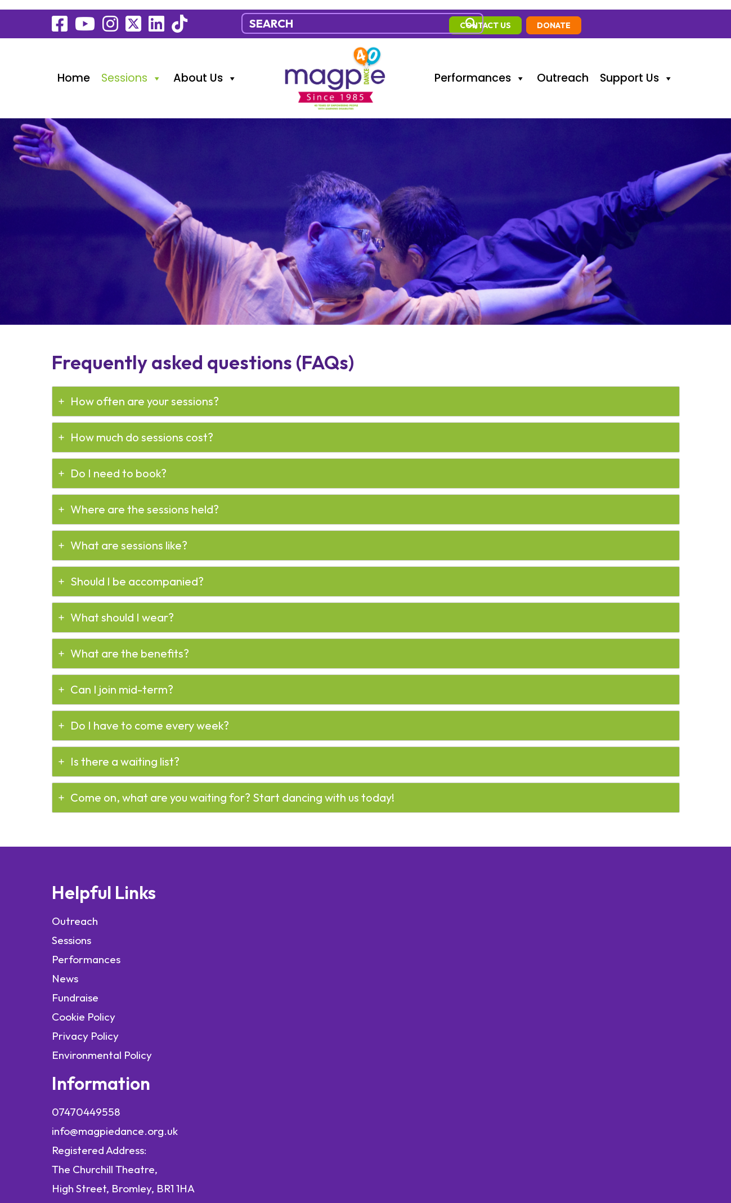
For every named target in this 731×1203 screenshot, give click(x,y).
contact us (583, 15)
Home (73, 67)
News (65, 973)
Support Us (637, 67)
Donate (652, 15)
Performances (480, 67)
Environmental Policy (103, 1049)
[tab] (366, 391)
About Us (205, 67)
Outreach (563, 67)
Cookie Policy (83, 1011)
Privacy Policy (85, 1030)
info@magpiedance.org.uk (273, 934)
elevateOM (139, 1097)
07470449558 (244, 915)
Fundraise (75, 992)
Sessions (131, 67)
